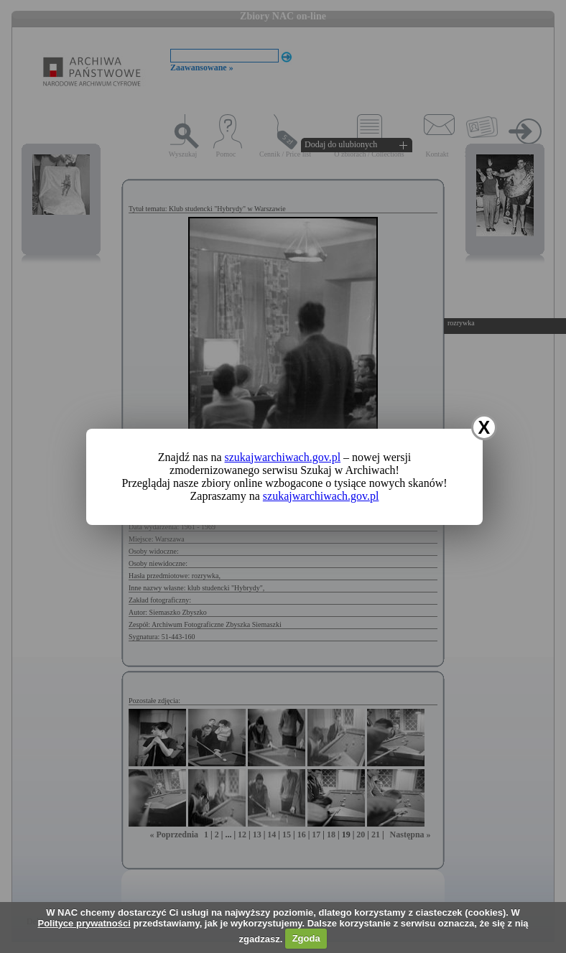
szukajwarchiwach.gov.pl (283, 457)
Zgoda (306, 938)
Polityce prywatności (83, 923)
